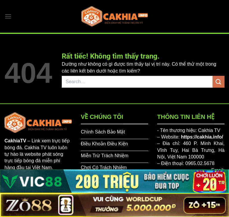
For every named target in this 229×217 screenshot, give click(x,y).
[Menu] (8, 16)
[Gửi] (219, 81)
